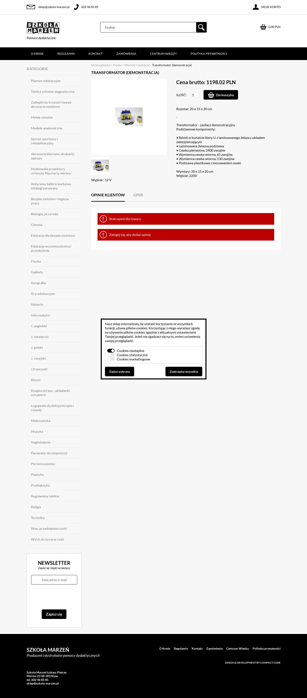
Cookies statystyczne (132, 355)
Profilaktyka (40, 485)
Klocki (35, 380)
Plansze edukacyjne (46, 81)
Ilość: (181, 95)
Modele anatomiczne (46, 128)
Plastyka (37, 474)
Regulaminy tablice (45, 496)
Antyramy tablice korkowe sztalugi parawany (51, 186)
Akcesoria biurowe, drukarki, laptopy (53, 156)
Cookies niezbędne (130, 351)
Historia (37, 304)
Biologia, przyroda (44, 214)
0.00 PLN (274, 27)
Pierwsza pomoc (43, 464)
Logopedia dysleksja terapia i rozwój (52, 408)
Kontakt (95, 53)
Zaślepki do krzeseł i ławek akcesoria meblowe (51, 104)
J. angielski (39, 326)
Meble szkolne (42, 117)
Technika (37, 518)
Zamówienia (126, 53)
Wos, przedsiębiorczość (49, 528)
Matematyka (40, 421)
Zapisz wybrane (119, 371)
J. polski (37, 347)
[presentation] (54, 597)
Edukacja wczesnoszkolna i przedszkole (51, 248)
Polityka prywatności (209, 53)
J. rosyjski (38, 358)
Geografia (38, 283)
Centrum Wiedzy (163, 53)
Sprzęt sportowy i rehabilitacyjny (44, 141)
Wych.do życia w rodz (47, 539)
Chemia (36, 225)
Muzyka (37, 431)
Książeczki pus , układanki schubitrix (50, 393)
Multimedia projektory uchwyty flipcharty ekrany (51, 171)
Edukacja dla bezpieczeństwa (53, 235)
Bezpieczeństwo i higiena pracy (50, 201)
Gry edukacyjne (43, 294)
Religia (36, 507)
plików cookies (136, 328)
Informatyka (40, 315)
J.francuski (39, 369)
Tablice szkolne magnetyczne (53, 91)
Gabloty (37, 272)
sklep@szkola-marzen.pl (54, 7)
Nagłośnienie (41, 442)
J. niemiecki (39, 337)
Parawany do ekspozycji (49, 453)
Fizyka (36, 261)
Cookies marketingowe (133, 359)
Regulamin (66, 53)
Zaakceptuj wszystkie (184, 371)
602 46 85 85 (89, 7)
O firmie (37, 53)
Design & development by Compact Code (253, 662)
